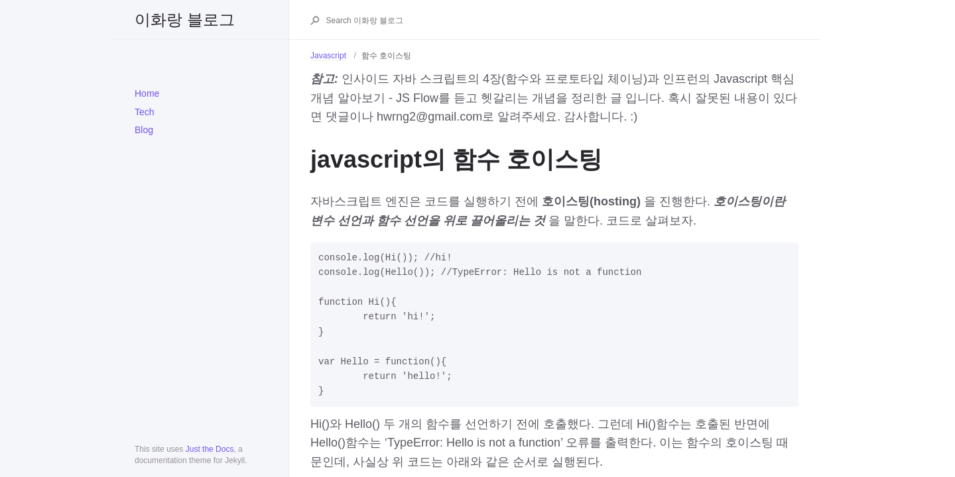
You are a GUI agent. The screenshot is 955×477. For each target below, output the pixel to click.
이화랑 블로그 (185, 19)
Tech (145, 112)
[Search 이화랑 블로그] (561, 20)
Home (147, 93)
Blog (144, 130)
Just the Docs (210, 449)
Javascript (328, 55)
